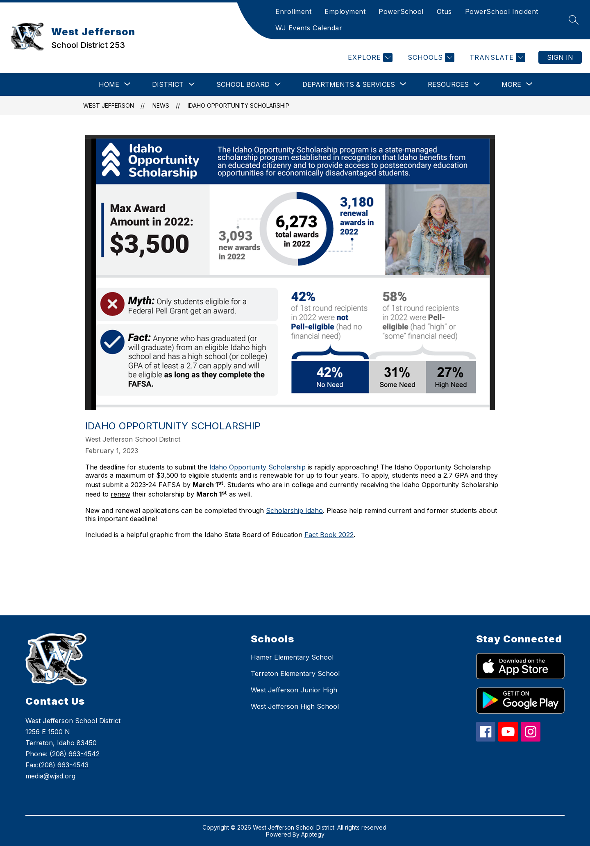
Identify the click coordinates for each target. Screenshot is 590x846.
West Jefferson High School (295, 706)
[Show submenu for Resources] (448, 84)
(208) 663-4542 (75, 754)
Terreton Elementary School (295, 673)
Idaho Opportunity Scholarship (238, 105)
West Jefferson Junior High (294, 690)
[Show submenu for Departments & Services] (348, 84)
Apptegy (312, 834)
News (160, 105)
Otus (444, 11)
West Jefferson (108, 105)
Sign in (560, 57)
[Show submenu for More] (511, 84)
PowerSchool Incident (501, 11)
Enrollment (293, 11)
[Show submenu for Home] (109, 84)
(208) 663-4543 (63, 765)
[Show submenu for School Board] (243, 84)
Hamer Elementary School (292, 657)
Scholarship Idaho (294, 510)
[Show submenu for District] (168, 84)
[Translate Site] (496, 57)
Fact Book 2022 (329, 535)
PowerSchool (401, 11)
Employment (344, 11)
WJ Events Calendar (308, 28)
